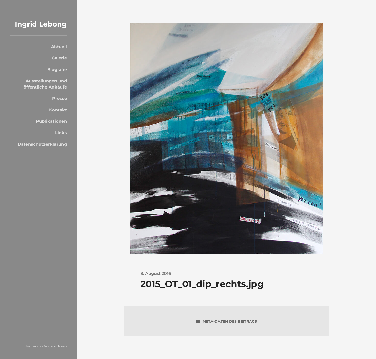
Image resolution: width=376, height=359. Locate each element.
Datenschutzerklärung (42, 144)
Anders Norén (55, 346)
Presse (59, 98)
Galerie (59, 57)
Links (61, 132)
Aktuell (59, 46)
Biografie (57, 69)
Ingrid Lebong (41, 24)
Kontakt (58, 109)
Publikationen (51, 121)
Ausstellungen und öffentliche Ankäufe (45, 84)
